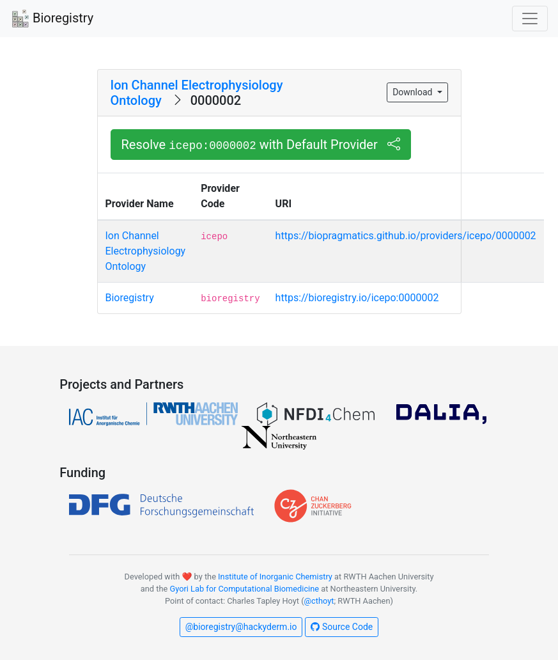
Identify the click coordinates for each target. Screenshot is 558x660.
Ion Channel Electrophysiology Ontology (145, 251)
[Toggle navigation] (530, 18)
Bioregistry (51, 19)
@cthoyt (319, 601)
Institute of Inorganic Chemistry (275, 576)
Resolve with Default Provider (260, 144)
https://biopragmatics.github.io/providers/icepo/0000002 (405, 236)
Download (413, 92)
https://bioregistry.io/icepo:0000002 (357, 298)
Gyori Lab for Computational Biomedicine (244, 588)
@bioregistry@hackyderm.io (241, 627)
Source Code (342, 627)
